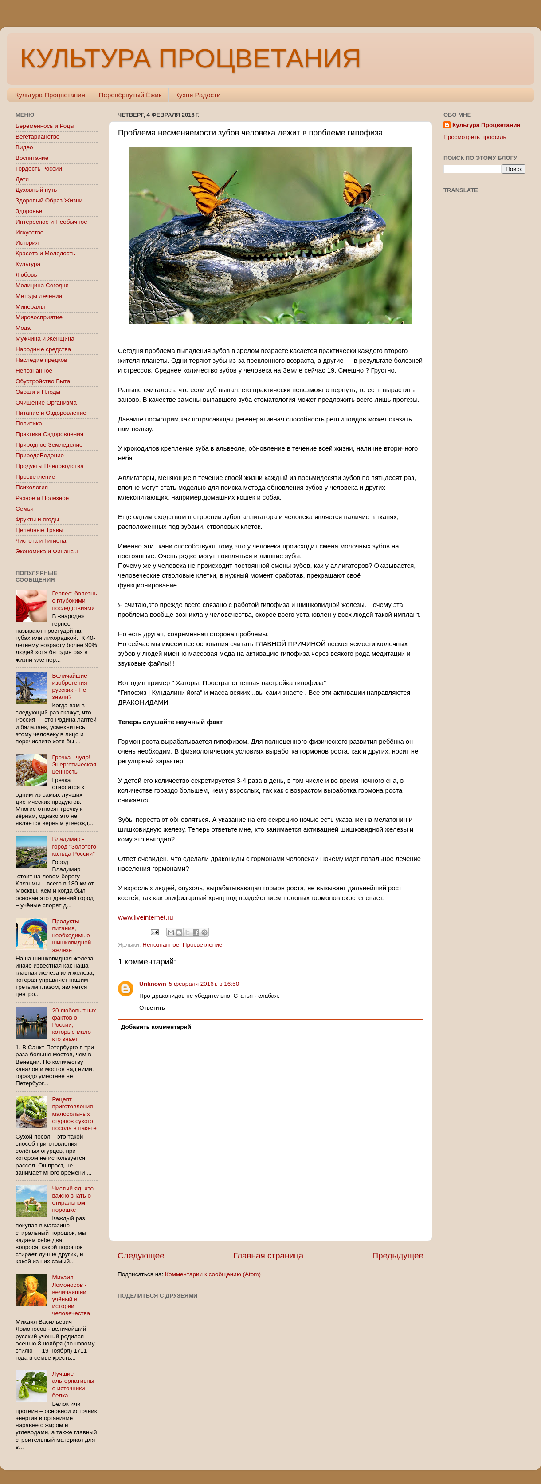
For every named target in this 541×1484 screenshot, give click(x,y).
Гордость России (39, 168)
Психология (32, 487)
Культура (28, 264)
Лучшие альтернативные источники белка (73, 1384)
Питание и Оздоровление (51, 412)
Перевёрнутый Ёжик (130, 95)
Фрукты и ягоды (37, 519)
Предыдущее (397, 1255)
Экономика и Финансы (47, 551)
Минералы (30, 306)
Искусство (29, 232)
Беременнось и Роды (45, 126)
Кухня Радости (197, 95)
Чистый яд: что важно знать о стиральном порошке (73, 1199)
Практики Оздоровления (49, 434)
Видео (24, 147)
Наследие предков (41, 360)
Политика (29, 423)
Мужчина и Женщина (45, 338)
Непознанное (160, 944)
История (27, 242)
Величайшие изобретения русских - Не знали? (69, 686)
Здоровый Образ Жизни (49, 200)
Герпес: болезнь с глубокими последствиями (74, 600)
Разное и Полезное (42, 498)
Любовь (26, 274)
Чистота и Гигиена (41, 540)
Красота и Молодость (45, 253)
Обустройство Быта (43, 381)
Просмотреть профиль (474, 137)
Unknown (152, 983)
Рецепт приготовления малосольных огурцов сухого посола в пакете (74, 1113)
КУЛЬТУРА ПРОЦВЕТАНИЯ (190, 58)
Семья (25, 508)
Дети (22, 179)
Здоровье (29, 211)
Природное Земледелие (49, 444)
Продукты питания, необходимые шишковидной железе (71, 935)
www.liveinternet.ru (145, 917)
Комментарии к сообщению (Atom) (213, 1274)
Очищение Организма (46, 402)
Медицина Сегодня (42, 285)
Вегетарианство (37, 136)
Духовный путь (36, 189)
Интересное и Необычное (51, 221)
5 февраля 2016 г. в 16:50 (204, 983)
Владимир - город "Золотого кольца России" (74, 846)
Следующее (141, 1255)
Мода (23, 328)
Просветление (202, 944)
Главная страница (268, 1255)
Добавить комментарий (156, 1027)
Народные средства (43, 349)
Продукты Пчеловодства (50, 466)
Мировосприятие (39, 317)
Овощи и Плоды (38, 392)
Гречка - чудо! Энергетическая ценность (74, 764)
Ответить (152, 1007)
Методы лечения (39, 296)
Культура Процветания (50, 95)
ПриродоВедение (40, 455)
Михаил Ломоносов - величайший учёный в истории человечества (71, 1295)
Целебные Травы (39, 530)
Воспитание (32, 158)
